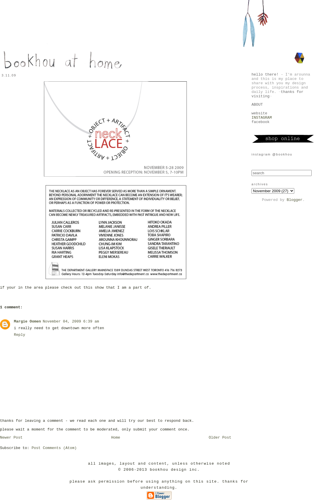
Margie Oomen (27, 321)
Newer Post (11, 437)
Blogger (295, 200)
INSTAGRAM (262, 118)
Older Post (220, 437)
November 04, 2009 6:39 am (71, 321)
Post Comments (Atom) (54, 448)
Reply (19, 335)
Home (115, 437)
